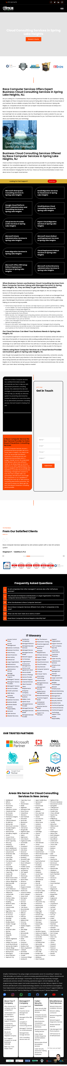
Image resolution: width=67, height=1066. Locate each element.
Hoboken (53, 924)
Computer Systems (42, 666)
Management (55, 692)
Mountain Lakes (10, 926)
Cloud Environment (42, 659)
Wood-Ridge (39, 847)
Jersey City (53, 948)
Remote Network (56, 690)
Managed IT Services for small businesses (26, 1026)
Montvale (38, 817)
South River (53, 834)
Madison (52, 845)
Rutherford (53, 852)
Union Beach (24, 835)
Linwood (23, 896)
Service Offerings (27, 671)
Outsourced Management (26, 661)
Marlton (38, 856)
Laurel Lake (9, 854)
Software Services (42, 651)
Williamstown (54, 823)
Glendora (23, 811)
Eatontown (39, 935)
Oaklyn (8, 906)
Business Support (27, 676)
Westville (8, 917)
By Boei (58, 1062)
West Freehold (40, 956)
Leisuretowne (10, 848)
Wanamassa (24, 800)
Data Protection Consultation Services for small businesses (40, 1020)
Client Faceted (26, 681)
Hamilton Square (41, 928)
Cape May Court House (26, 798)
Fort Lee (52, 911)
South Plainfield (55, 880)
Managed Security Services (27, 643)
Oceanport (24, 843)
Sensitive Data (55, 699)
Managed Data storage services (25, 1030)
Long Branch (54, 900)
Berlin (22, 924)
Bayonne (53, 932)
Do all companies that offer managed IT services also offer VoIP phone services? (30, 587)
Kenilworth (24, 956)
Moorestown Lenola (56, 800)
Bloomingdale (25, 950)
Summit (52, 876)
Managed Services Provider (27, 712)
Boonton (38, 837)
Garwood (8, 937)
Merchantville (10, 880)
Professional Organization (40, 700)
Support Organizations (55, 637)
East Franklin (24, 933)
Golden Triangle (11, 920)
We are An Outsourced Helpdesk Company (10, 1030)
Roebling (8, 898)
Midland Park (24, 917)
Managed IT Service (12, 676)
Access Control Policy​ (11, 637)
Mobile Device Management (40, 689)
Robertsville (39, 920)
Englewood (53, 895)
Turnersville (9, 884)
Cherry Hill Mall (54, 810)
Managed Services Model (27, 708)
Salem (23, 832)
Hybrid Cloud (25, 698)
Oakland (38, 944)
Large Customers (56, 674)
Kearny (52, 913)
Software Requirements (41, 648)
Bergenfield (53, 891)
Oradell (23, 952)
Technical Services (56, 704)
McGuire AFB (24, 830)
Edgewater (39, 946)
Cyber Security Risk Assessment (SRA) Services (40, 1007)
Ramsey (52, 824)
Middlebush (9, 797)
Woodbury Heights (11, 830)
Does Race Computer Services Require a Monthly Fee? (24, 615)
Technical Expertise (57, 702)
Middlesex (38, 954)
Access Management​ (11, 641)
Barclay (8, 928)
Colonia (52, 848)
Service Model (26, 669)
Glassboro (53, 867)
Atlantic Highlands (11, 935)
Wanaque (38, 919)
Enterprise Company (24, 688)
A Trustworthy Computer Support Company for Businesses (10, 1023)
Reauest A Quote (33, 39)
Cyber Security (55, 655)
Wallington (39, 909)
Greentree (39, 900)
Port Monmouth (11, 858)
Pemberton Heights (12, 813)
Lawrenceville (10, 904)
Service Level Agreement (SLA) (27, 666)
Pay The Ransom (41, 636)
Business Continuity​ (12, 644)
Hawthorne (53, 856)
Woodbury (39, 861)
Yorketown (24, 885)
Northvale (24, 817)
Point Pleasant (54, 858)
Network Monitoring (42, 692)
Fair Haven (24, 845)
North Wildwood (10, 885)
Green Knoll (24, 893)
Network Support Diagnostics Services (56, 1017)
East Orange (54, 930)
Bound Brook (39, 876)
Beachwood (39, 902)
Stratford (23, 908)
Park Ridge (39, 828)
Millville (52, 893)
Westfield (53, 896)
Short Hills (38, 948)
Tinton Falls (53, 841)
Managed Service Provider (27, 701)
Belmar (23, 841)
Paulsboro (24, 861)
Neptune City (10, 954)
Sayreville (53, 917)
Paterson (53, 944)
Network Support (26, 653)
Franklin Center (25, 863)
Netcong (8, 839)
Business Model (11, 699)
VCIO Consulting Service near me (25, 1035)
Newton (38, 926)
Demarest (24, 815)
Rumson (23, 898)
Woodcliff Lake (25, 856)
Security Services (56, 697)
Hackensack (54, 919)
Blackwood (24, 819)
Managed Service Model (27, 650)
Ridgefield (38, 896)
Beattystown (10, 948)
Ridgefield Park (40, 943)
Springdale (53, 802)
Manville (38, 872)
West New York (54, 926)
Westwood (39, 891)
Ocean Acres (54, 839)
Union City (53, 933)
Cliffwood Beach (11, 817)
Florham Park (39, 911)
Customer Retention (54, 652)
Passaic (52, 935)
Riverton (8, 800)
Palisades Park (54, 869)
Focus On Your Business (26, 692)
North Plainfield (54, 871)
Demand (9, 708)
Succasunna (39, 815)
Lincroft (23, 882)
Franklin (52, 908)
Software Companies (10, 693)
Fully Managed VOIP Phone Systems (56, 1027)
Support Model (41, 656)
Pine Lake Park (40, 810)
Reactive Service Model (41, 704)
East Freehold (25, 813)
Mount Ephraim (10, 952)
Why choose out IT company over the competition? (10, 1005)
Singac (8, 924)
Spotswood (39, 799)
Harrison (52, 863)
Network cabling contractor (55, 1008)
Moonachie (9, 802)
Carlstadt (23, 874)
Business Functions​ (12, 647)
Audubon (38, 821)
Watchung (24, 872)
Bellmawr (38, 906)
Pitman (38, 832)
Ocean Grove (10, 834)
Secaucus (53, 874)
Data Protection (11, 651)
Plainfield (53, 920)
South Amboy (40, 843)
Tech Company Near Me (55, 643)
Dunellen (23, 915)
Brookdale (38, 863)
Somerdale (24, 839)
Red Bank (38, 924)
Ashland (38, 808)
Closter (38, 813)
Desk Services (11, 710)
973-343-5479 (11, 2)
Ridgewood (53, 885)
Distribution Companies (25, 637)
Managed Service (27, 647)
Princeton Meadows (56, 799)
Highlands (24, 804)
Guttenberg (39, 895)
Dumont (52, 843)
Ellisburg (8, 930)
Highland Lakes (25, 828)
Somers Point (40, 874)
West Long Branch (26, 944)
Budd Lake (39, 860)
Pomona (23, 919)
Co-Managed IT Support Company (10, 1017)
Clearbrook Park (10, 808)
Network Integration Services (56, 1013)
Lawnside (8, 815)
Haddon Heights (25, 922)
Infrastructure (40, 677)
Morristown (53, 860)
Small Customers (12, 687)
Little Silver (24, 847)
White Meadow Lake (42, 850)
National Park (10, 828)
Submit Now (48, 464)
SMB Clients (10, 690)
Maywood (38, 852)
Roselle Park (39, 950)
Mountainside (25, 906)
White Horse (39, 819)
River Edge (39, 908)
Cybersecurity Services (55, 658)
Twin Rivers (24, 904)
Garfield (52, 904)
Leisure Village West (12, 867)
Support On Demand (40, 710)
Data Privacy (10, 649)
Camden (53, 937)
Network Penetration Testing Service (41, 1027)
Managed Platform (27, 640)
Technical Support (56, 707)
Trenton (52, 952)
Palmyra (23, 913)
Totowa (38, 884)
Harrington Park (25, 806)
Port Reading (10, 896)
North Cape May (11, 837)
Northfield (24, 948)
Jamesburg (24, 867)
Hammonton (54, 806)
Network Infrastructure (55, 684)
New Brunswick (54, 928)
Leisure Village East (11, 878)
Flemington (9, 950)
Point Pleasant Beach (12, 946)
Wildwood (24, 823)
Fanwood (23, 939)
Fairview (52, 813)
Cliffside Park (54, 887)
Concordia (9, 863)
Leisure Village (10, 944)
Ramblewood (25, 852)
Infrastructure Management (55, 667)
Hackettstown (40, 848)
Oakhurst (9, 893)
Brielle (22, 802)
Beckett (23, 821)
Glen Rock (39, 917)
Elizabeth (53, 943)
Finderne (23, 871)
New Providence (40, 952)
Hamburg (9, 841)
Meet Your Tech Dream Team (9, 1044)
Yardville (23, 902)
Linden (52, 915)
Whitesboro (9, 811)
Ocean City (39, 885)
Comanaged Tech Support (25, 1004)
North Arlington (54, 832)
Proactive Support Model (42, 695)
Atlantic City (54, 946)
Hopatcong (53, 811)
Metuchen (53, 821)
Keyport (23, 911)
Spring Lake (9, 821)
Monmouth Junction (12, 823)
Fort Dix (23, 937)
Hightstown (24, 834)
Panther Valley (10, 895)
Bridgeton (53, 909)
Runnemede (39, 802)
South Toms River (11, 876)
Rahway (52, 898)
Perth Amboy (54, 922)
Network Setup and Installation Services (56, 1004)
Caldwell (23, 946)
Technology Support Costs (55, 710)
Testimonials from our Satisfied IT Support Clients (10, 1011)
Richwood (9, 902)
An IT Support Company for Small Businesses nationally (10, 1038)
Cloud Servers (40, 663)
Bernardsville (24, 930)
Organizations (26, 658)
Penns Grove (24, 808)
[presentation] (3, 553)
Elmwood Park (54, 861)
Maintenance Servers (11, 667)
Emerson (23, 932)
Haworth (8, 861)
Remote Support (56, 695)
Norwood (23, 848)
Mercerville (39, 941)
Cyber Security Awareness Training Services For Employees (40, 1048)
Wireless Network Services (55, 1022)
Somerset (53, 884)
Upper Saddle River (41, 797)
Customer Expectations (55, 648)
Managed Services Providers (42, 680)
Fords (52, 826)
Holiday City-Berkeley (42, 932)
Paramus (53, 889)
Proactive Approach (42, 641)
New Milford (53, 835)
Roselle (52, 872)
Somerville (39, 933)
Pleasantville (54, 865)
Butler (22, 935)
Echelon (38, 922)
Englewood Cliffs (26, 837)
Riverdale (8, 915)
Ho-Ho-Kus (9, 911)
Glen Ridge (24, 926)
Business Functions (12, 696)
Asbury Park (53, 830)
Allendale (23, 900)
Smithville (24, 920)
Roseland (23, 854)
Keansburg (39, 854)
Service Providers (12, 685)
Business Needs (11, 701)
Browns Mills (39, 889)
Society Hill (9, 871)
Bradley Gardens (55, 817)
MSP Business (55, 677)
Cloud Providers (41, 661)
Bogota (38, 804)
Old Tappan (24, 869)
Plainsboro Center (11, 806)
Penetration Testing (42, 638)
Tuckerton (9, 860)
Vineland (53, 941)
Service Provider (26, 674)
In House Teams (41, 670)
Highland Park (54, 797)
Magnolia (8, 932)
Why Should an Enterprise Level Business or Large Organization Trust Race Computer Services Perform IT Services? (31, 593)
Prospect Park (25, 858)
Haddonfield (39, 904)
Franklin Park (54, 808)
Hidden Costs (25, 696)
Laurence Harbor (26, 889)
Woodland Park (40, 939)
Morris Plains (24, 876)
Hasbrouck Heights (41, 930)
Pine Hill (38, 880)
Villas (37, 834)
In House (39, 668)
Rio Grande (9, 810)
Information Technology (40, 674)
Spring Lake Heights (12, 943)
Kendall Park (39, 845)
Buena (8, 933)
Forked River (24, 810)
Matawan (38, 823)
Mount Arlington (25, 860)
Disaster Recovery (12, 712)
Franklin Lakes (40, 893)
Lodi (51, 882)
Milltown (23, 909)
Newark (52, 950)
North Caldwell (25, 891)
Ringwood (38, 937)
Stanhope (9, 852)
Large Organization (12, 659)
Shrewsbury (9, 909)
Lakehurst (9, 804)
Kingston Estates (26, 884)
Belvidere (8, 882)
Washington (54, 828)
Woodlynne (9, 826)
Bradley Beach (10, 919)
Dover (52, 847)
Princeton (53, 902)
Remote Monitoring (42, 707)
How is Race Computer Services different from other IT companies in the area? (31, 605)
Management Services (40, 685)
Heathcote (24, 887)
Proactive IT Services (40, 644)
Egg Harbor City (10, 908)
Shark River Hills (10, 850)
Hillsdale (38, 878)
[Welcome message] (58, 1057)
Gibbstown (9, 889)
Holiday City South (11, 939)
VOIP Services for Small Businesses (55, 1031)
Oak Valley (9, 856)
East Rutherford (40, 858)
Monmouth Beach (11, 847)
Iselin (51, 850)
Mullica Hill (9, 872)
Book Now (52, 181)
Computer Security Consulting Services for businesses (41, 1013)
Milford (8, 799)
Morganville (24, 826)
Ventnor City (39, 865)
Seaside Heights (11, 824)
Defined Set (10, 656)
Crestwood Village (26, 954)
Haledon (38, 800)
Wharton (23, 878)
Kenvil (7, 832)
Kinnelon (38, 867)
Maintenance (11, 661)
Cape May (9, 869)
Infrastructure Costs (55, 663)
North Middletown (11, 845)
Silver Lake (9, 922)
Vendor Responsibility (55, 714)
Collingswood (54, 804)
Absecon (38, 835)
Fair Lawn (53, 906)
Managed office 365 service (26, 1015)
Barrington (24, 895)
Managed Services (27, 705)
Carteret (53, 878)
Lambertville (9, 891)
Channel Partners (27, 678)
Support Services (56, 640)
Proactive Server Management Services (24, 1009)
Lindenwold (53, 837)
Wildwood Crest (10, 835)
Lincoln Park (39, 871)
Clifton (52, 939)
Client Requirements (26, 684)
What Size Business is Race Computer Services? (22, 599)
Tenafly (52, 819)
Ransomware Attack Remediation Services (41, 1041)
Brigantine (39, 824)
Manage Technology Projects (10, 672)
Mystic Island (39, 811)
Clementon (24, 824)
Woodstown (9, 913)
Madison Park (25, 943)
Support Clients (41, 654)
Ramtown (24, 880)
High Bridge (9, 865)
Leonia (37, 841)
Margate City (25, 865)
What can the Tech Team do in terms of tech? (21, 610)
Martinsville (39, 913)
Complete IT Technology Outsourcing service (26, 1020)
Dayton (23, 928)
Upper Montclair (40, 915)
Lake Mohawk (40, 839)
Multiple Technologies (55, 680)
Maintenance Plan (12, 663)
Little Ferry (39, 882)
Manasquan (24, 850)
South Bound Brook (11, 941)
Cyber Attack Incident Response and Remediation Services (40, 1033)
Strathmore (24, 941)
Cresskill (38, 826)
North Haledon (40, 806)
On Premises (25, 656)
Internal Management (55, 671)
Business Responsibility (11, 704)
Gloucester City (40, 898)
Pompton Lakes (40, 887)
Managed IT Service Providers (12, 679)
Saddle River (9, 843)
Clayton (38, 830)
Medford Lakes (10, 900)
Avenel (52, 854)
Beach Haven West (11, 874)
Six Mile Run (9, 819)
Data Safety (10, 654)
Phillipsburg (53, 815)
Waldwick (38, 869)
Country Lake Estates (12, 887)
